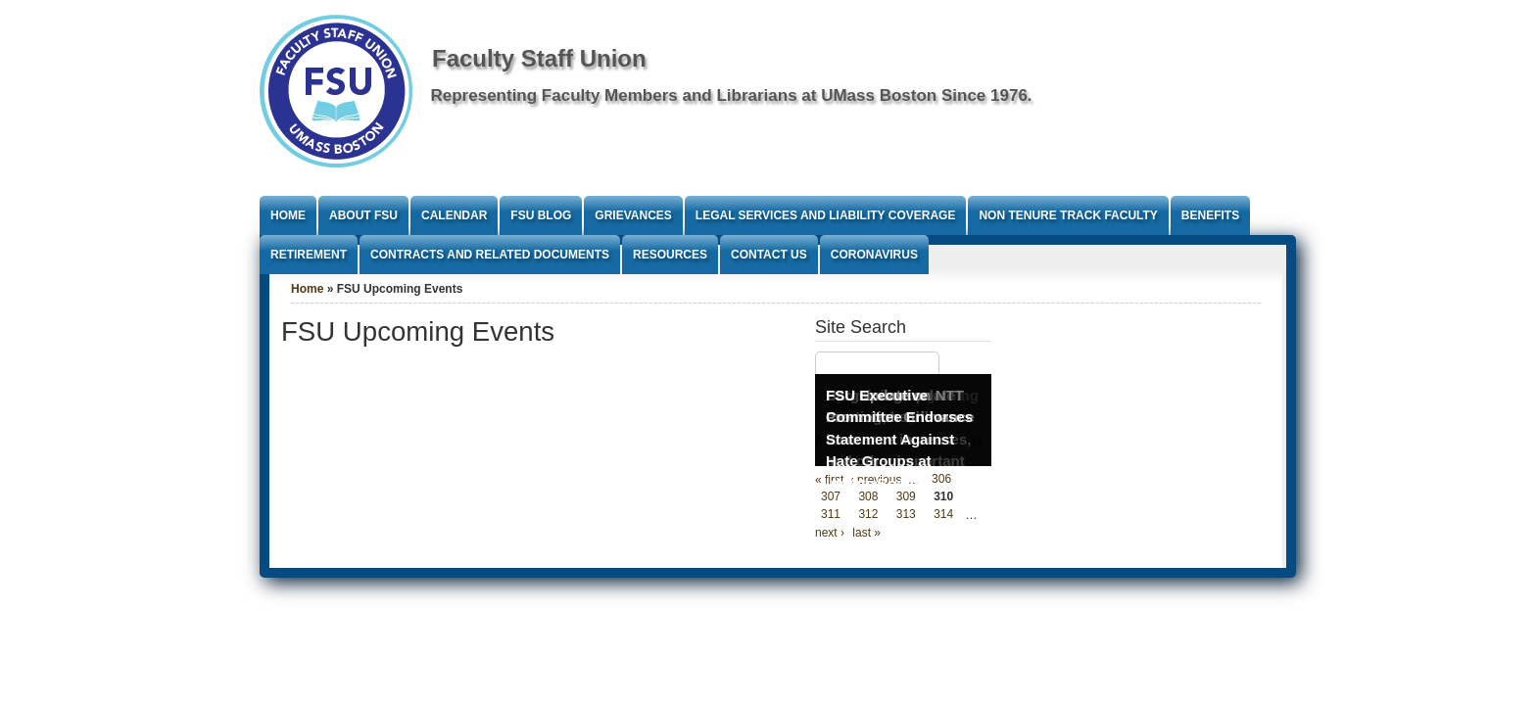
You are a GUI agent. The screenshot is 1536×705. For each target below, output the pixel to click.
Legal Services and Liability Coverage (826, 215)
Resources (670, 254)
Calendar (454, 215)
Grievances (633, 215)
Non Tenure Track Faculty (1068, 215)
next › (829, 533)
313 (906, 515)
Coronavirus (874, 254)
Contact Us (769, 254)
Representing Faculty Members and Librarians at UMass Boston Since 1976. (731, 95)
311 (830, 515)
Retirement (308, 254)
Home (288, 215)
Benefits (1210, 215)
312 (868, 515)
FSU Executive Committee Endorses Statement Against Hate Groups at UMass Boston (899, 439)
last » (866, 533)
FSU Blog (540, 215)
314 (943, 515)
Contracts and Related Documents (489, 254)
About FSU (363, 215)
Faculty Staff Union (539, 58)
